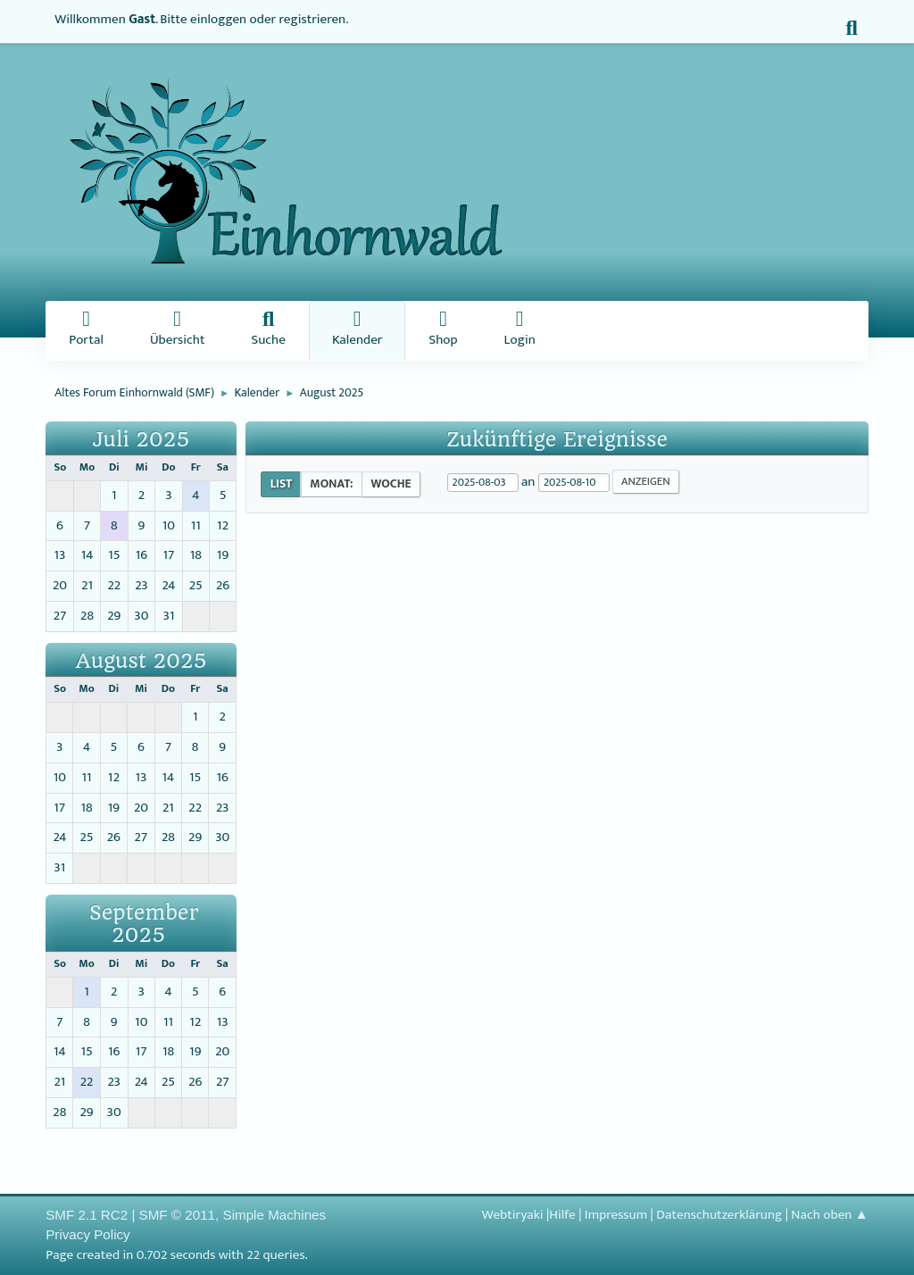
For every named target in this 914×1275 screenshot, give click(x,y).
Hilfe (562, 1215)
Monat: (331, 484)
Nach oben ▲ (829, 1215)
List (281, 484)
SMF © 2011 (177, 1214)
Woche (390, 484)
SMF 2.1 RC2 (87, 1214)
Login (520, 331)
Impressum (616, 1215)
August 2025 (141, 661)
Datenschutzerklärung (719, 1215)
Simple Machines (275, 1214)
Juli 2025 (141, 440)
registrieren (312, 19)
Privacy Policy (88, 1234)
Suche (268, 331)
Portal (86, 331)
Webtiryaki (513, 1215)
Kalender (357, 331)
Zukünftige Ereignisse (557, 440)
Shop (442, 331)
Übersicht (177, 331)
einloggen (218, 19)
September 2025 (143, 924)
